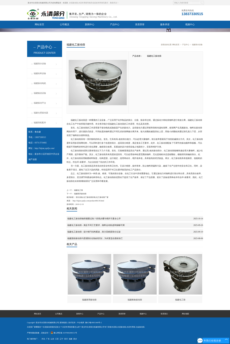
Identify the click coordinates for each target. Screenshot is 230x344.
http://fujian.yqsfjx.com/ (45, 148)
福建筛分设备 (40, 64)
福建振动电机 (40, 83)
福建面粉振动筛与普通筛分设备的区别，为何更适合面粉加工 (95, 238)
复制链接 (63, 323)
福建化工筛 (78, 190)
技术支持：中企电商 (76, 323)
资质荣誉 (139, 24)
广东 (48, 339)
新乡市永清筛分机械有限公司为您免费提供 (44, 3)
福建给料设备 (40, 73)
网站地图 (185, 314)
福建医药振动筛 (80, 194)
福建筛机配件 (40, 123)
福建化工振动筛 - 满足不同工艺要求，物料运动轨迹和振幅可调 (96, 225)
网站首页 (39, 24)
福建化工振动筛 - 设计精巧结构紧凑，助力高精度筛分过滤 (93, 232)
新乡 (75, 339)
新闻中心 (89, 24)
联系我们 (39, 32)
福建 (70, 339)
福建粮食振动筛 (135, 300)
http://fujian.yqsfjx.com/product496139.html (88, 201)
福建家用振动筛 (89, 300)
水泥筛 (65, 3)
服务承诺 (165, 24)
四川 (66, 339)
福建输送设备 (40, 93)
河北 (43, 339)
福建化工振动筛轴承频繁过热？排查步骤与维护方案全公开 (94, 218)
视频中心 (190, 24)
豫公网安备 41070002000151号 (64, 333)
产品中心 (114, 24)
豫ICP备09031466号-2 (93, 323)
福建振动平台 (40, 103)
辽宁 (61, 339)
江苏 (57, 339)
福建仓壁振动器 (41, 113)
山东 (52, 339)
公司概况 (64, 24)
